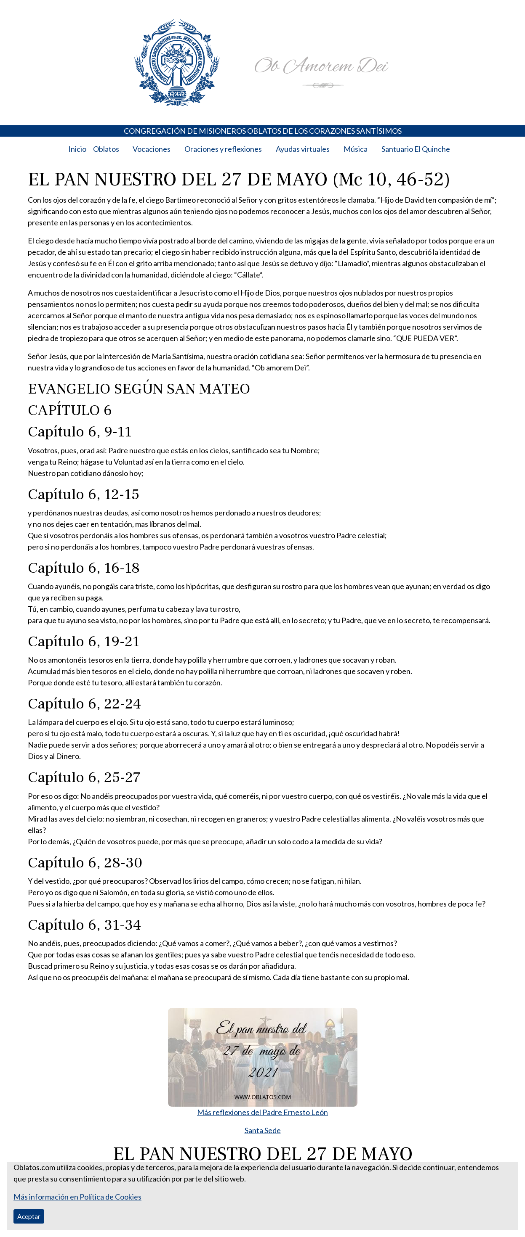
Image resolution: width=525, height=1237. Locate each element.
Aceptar (28, 1216)
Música (356, 148)
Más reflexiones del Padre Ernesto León (262, 1112)
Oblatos (106, 148)
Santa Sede (263, 1130)
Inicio (77, 148)
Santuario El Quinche (415, 148)
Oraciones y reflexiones (223, 148)
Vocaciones (152, 148)
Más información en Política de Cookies (77, 1196)
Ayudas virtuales (303, 148)
